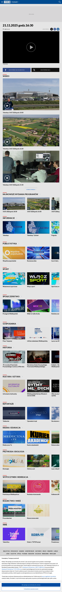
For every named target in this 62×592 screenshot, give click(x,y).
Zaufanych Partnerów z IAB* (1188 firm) (33, 567)
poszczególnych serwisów (49, 576)
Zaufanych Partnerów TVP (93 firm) (11, 569)
